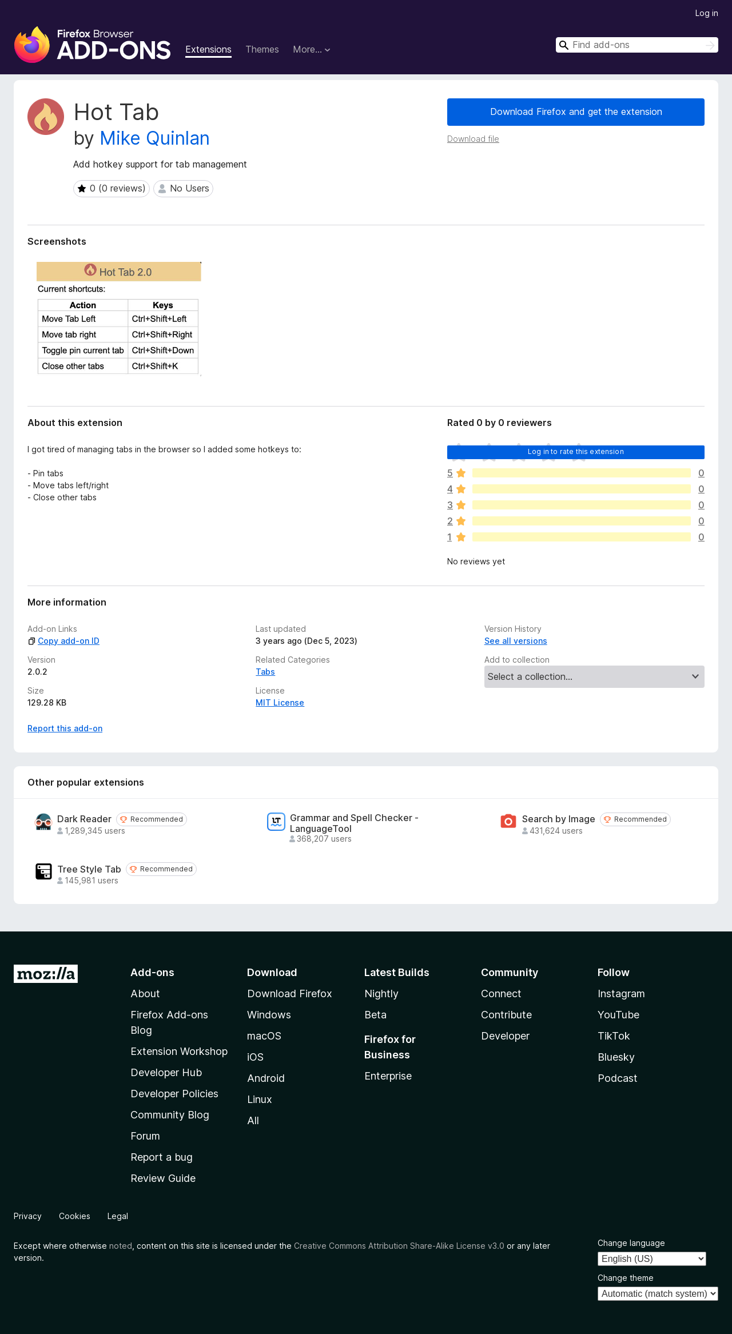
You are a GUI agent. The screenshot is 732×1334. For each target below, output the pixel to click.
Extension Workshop (179, 1051)
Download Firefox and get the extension (576, 111)
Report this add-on (64, 728)
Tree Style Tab (89, 869)
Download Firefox (289, 993)
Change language (631, 1243)
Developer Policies (174, 1094)
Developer (505, 1036)
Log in (706, 13)
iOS (255, 1057)
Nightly (381, 993)
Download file (473, 139)
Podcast (618, 1078)
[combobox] (637, 45)
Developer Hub (166, 1072)
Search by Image (558, 819)
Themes (262, 49)
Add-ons (152, 972)
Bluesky (616, 1057)
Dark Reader (84, 819)
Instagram (621, 993)
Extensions (208, 49)
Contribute (506, 1015)
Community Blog (169, 1115)
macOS (264, 1036)
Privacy (28, 1216)
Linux (259, 1099)
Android (266, 1078)
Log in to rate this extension (576, 451)
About (145, 993)
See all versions (515, 641)
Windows (269, 1015)
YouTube (618, 1015)
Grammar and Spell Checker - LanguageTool (354, 823)
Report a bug (161, 1157)
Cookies (74, 1216)
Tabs (265, 671)
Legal (118, 1216)
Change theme (626, 1278)
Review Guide (163, 1178)
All (253, 1120)
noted (120, 1246)
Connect (501, 993)
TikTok (614, 1036)
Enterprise (388, 1076)
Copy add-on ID (63, 641)
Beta (375, 1015)
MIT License (280, 702)
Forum (145, 1136)
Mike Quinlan (155, 138)
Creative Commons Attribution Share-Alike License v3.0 (399, 1246)
